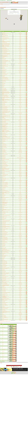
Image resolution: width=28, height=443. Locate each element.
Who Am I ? (3, 314)
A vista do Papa (3, 75)
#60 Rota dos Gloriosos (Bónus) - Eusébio (5, 43)
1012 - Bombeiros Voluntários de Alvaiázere (6, 53)
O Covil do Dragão (4, 213)
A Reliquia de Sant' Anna (4, 71)
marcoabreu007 (20, 71)
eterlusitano (20, 80)
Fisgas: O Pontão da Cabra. (4, 147)
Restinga (3, 254)
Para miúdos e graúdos (4, 231)
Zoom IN (3, 320)
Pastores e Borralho (4, 235)
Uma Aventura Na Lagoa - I (4, 297)
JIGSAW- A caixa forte (4, 175)
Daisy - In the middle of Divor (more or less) (6, 120)
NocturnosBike (20, 59)
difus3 (20, 203)
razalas (20, 274)
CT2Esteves (20, 263)
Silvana (20, 215)
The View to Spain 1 (4, 291)
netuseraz (20, 285)
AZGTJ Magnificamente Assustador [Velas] (6, 92)
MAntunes (20, 36)
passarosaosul (20, 132)
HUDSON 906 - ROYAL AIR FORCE (5, 165)
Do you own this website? (11, 13)
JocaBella (20, 202)
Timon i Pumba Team (20, 246)
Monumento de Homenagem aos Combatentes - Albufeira (5, 202)
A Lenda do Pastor (4, 65)
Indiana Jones (3, 170)
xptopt (7, 2)
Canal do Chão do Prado (4, 102)
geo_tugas (20, 114)
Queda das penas (3, 253)
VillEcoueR (20, 293)
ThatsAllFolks (20, 315)
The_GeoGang (20, 275)
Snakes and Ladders (4, 274)
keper (20, 32)
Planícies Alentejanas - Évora (4, 242)
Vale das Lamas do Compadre (4, 302)
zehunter (20, 87)
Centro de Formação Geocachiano (5, 109)
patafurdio (20, 254)
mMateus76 (20, 43)
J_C (20, 308)
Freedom (3, 153)
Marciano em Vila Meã (4, 192)
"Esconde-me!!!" (3, 36)
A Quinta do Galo (3, 70)
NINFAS (3, 208)
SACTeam (20, 209)
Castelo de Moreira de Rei (4, 108)
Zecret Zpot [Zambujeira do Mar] (5, 319)
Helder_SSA (3, 360)
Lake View (3, 181)
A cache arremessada (4, 58)
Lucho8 (20, 302)
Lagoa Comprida (3, 180)
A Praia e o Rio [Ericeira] (4, 69)
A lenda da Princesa (4, 63)
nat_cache (20, 103)
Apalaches (3, 86)
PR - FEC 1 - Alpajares (4, 247)
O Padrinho (3, 219)
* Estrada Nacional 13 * (4, 47)
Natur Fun (20, 276)
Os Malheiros (20, 136)
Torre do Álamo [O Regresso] (4, 293)
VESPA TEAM (20, 175)
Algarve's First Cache (4, 81)
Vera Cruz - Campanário (4, 304)
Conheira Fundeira (4, 114)
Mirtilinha (20, 252)
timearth (20, 186)
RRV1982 (20, 320)
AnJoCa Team (20, 53)
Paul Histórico (3, 236)
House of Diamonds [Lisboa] (4, 164)
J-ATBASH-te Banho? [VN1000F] (5, 174)
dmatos (20, 187)
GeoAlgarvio (20, 81)
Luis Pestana (20, 143)
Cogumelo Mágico (3, 113)
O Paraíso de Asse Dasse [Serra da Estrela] (6, 220)
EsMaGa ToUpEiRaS (4, 135)
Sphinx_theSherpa (20, 102)
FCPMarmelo (20, 236)
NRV (20, 108)
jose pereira (20, 93)
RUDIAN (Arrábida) (4, 264)
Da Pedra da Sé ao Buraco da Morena (5, 119)
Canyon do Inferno (4, 104)
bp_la (20, 231)
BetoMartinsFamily (3, 349)
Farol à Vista (3, 143)
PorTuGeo (20, 131)
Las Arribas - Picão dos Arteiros (5, 182)
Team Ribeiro (20, 269)
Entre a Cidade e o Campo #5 (4, 132)
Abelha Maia (3, 76)
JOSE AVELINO (20, 113)
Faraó (2, 142)
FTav (2, 338)
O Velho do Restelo (4, 225)
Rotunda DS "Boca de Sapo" (4, 263)
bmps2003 (20, 37)
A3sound (20, 253)
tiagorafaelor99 (20, 97)
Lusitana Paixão (3, 327)
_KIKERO (20, 170)
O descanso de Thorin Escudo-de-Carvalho (6, 215)
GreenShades (20, 141)
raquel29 (20, 86)
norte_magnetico (20, 247)
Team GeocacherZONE (20, 48)
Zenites (20, 142)
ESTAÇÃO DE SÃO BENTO (4, 136)
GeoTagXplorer (20, 159)
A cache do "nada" (3, 59)
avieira (20, 281)
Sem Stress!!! (3, 270)
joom (20, 248)
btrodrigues (20, 69)
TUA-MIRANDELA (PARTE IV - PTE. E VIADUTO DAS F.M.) (5, 296)
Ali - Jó (3, 82)
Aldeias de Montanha (20, 198)
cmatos (20, 220)
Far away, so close (4, 141)
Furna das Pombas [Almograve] (5, 154)
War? (2, 313)
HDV (20, 115)
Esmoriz (20, 91)
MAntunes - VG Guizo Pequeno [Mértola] (5, 191)
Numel (20, 76)
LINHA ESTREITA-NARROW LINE (5, 186)
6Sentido (20, 286)
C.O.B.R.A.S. (3, 98)
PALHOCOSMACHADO (20, 63)
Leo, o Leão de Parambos (4, 185)
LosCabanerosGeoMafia (20, 219)
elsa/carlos (20, 258)
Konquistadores (20, 224)
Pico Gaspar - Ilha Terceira (4, 241)
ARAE (2, 87)
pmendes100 (20, 181)
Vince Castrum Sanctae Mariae (5, 308)
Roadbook (3, 258)
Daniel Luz (20, 241)
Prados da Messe (3, 248)
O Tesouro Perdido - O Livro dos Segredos (6, 224)
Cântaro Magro (3, 103)
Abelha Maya (3, 351)
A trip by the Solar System (4, 74)
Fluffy (2, 148)
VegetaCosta (20, 165)
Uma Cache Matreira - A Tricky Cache (5, 298)
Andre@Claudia (20, 304)
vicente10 (20, 42)
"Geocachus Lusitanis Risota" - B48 (5, 37)
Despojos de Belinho (4, 121)
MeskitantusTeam (20, 314)
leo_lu (20, 163)
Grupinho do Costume (20, 120)
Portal (2, 246)
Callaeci (20, 147)
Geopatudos (20, 297)
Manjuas (20, 164)
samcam (20, 264)
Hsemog (20, 197)
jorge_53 (20, 137)
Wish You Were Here (4, 315)
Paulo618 (20, 41)
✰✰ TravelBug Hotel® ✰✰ (4, 52)
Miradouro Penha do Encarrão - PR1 (5, 197)
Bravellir (20, 98)
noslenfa (20, 109)
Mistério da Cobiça (4, 198)
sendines (20, 182)
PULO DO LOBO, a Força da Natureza (5, 252)
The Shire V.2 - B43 (4, 287)
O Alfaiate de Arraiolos (4, 209)
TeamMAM (20, 125)
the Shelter (3, 286)
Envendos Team (20, 243)
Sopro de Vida (3, 275)
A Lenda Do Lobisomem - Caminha (5, 64)
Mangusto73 (20, 185)
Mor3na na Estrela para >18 (4, 203)
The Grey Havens (3, 280)
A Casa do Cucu (3, 32)
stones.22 (20, 52)
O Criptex (3, 214)
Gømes (20, 298)
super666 (20, 65)
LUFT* (2, 340)
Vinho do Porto (3, 309)
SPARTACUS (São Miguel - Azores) (5, 276)
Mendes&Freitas (20, 259)
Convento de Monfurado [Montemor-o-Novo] (6, 115)
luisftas (20, 104)
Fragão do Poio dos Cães (4, 152)
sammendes (20, 303)
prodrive (20, 191)
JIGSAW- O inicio (3, 176)
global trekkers (20, 280)
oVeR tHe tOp (3, 230)
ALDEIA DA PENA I (4, 80)
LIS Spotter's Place (4, 187)
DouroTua (20, 82)
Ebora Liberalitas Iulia (4, 125)
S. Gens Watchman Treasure (4, 265)
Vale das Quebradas (4, 303)
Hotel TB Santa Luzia (4, 163)
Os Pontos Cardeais (20, 58)
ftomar (20, 230)
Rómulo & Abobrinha (20, 70)
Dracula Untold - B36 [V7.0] (4, 124)
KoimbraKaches (20, 119)
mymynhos (20, 158)
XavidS (20, 75)
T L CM (20, 54)
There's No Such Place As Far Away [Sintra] (6, 292)
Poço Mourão (3, 243)
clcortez (20, 74)
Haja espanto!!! (3, 158)
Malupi (20, 64)
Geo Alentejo (20, 242)
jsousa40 (20, 291)
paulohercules (20, 130)
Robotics (3, 259)
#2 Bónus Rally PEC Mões (4, 42)
